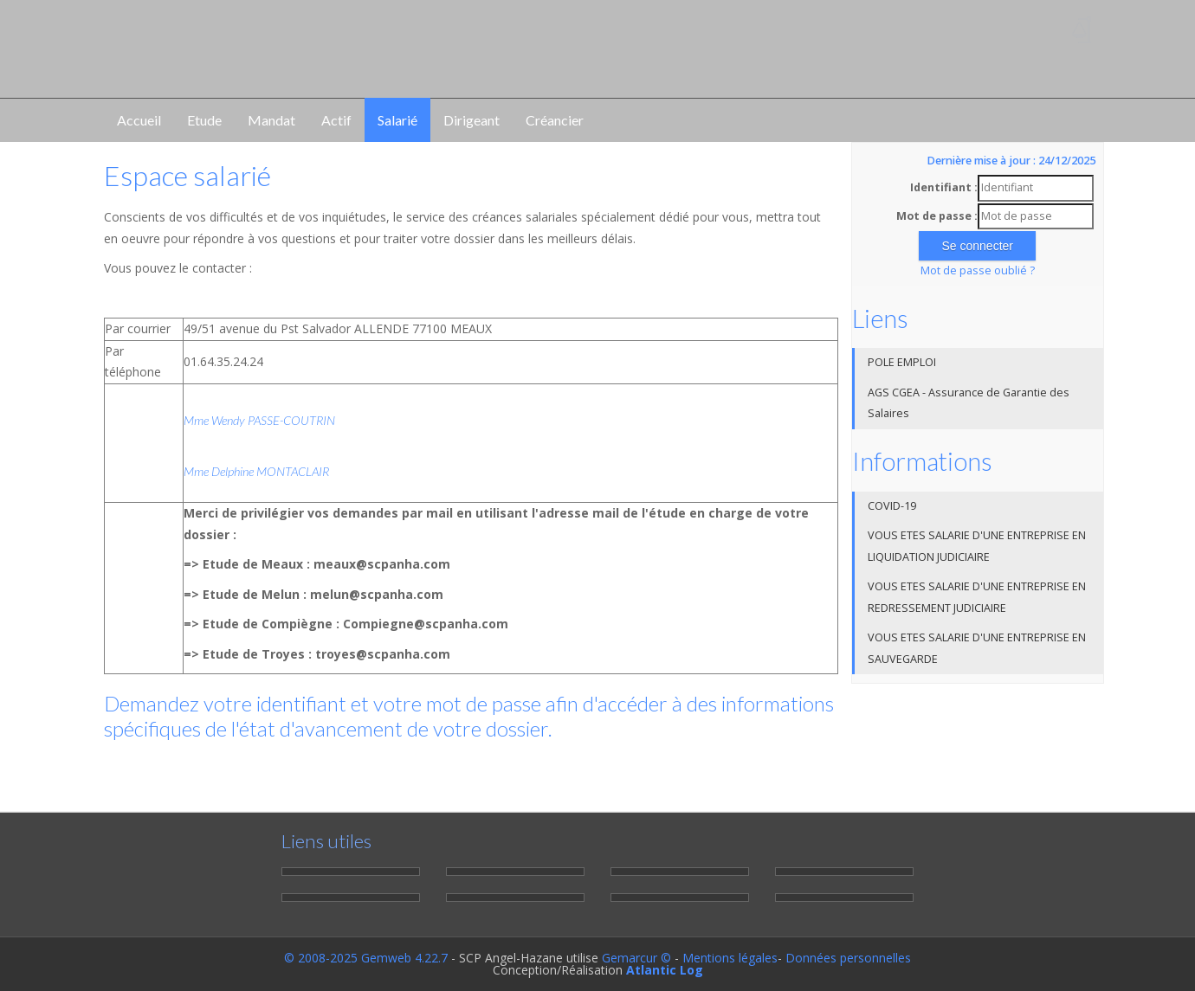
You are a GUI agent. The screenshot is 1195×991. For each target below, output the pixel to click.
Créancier (555, 120)
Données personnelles (848, 957)
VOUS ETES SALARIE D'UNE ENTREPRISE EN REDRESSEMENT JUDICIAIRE (977, 597)
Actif (336, 120)
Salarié (397, 120)
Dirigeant (471, 120)
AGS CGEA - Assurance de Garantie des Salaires (968, 403)
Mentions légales (730, 957)
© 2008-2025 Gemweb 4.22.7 (366, 957)
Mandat (271, 120)
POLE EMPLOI (902, 362)
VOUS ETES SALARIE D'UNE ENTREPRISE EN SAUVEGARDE (977, 648)
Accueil (139, 120)
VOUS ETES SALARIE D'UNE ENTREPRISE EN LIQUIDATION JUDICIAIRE (977, 546)
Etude (204, 120)
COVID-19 (892, 506)
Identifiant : (944, 187)
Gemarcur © (636, 957)
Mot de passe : (937, 216)
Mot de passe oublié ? (977, 270)
